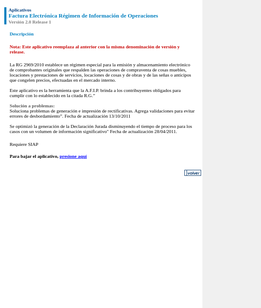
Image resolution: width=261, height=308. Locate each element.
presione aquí (73, 156)
